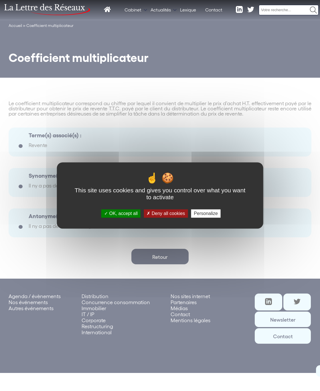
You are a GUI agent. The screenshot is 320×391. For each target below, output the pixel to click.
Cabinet (133, 9)
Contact (213, 9)
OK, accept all (121, 213)
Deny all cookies (166, 213)
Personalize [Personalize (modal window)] (206, 213)
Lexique (188, 9)
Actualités (161, 9)
